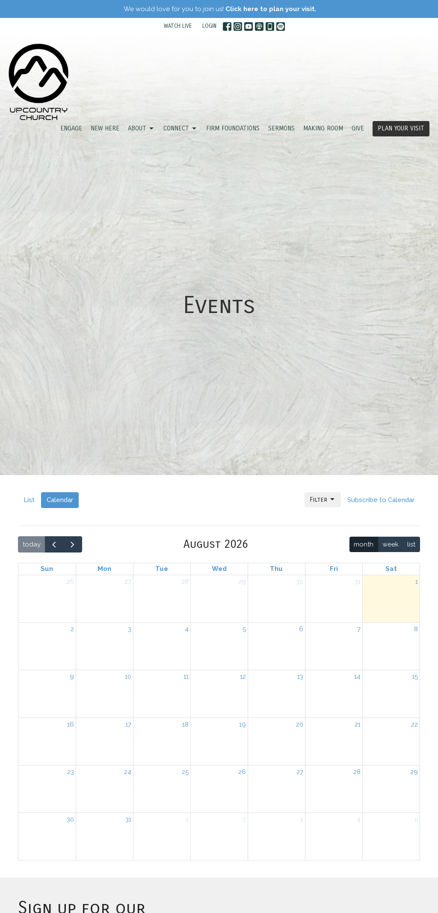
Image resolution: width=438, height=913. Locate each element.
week (390, 544)
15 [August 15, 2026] (415, 676)
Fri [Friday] (334, 569)
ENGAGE (71, 128)
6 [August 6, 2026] (301, 629)
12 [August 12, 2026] (243, 676)
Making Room (323, 128)
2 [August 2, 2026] (72, 629)
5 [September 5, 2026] (416, 819)
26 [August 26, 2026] (242, 772)
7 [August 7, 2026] (359, 629)
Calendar (60, 500)
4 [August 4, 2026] (187, 629)
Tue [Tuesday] (161, 569)
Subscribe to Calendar (380, 500)
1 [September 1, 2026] (187, 819)
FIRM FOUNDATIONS (233, 128)
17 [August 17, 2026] (128, 724)
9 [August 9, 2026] (72, 676)
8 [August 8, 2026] (416, 629)
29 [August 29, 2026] (414, 772)
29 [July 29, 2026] (242, 581)
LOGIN (209, 26)
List (29, 500)
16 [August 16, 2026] (70, 724)
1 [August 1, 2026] (416, 581)
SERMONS (281, 128)
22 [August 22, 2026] (414, 724)
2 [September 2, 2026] (244, 819)
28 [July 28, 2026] (185, 581)
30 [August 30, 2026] (70, 819)
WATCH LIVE (178, 26)
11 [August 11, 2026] (186, 676)
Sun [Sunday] (47, 569)
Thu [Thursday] (276, 569)
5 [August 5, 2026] (244, 629)
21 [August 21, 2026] (358, 724)
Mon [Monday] (104, 569)
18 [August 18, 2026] (185, 724)
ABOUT (141, 128)
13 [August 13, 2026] (300, 676)
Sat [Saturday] (391, 569)
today (32, 544)
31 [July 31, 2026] (358, 581)
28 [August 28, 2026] (357, 772)
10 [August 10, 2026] (128, 676)
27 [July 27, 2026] (127, 581)
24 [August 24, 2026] (127, 772)
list (411, 544)
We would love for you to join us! (220, 9)
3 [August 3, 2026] (129, 629)
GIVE (358, 128)
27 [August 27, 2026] (299, 772)
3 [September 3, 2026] (301, 819)
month (363, 544)
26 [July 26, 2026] (70, 581)
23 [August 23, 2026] (70, 772)
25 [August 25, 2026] (185, 772)
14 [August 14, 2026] (357, 676)
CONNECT (180, 128)
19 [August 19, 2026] (242, 724)
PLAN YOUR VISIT (401, 128)
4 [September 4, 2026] (359, 819)
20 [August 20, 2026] (299, 724)
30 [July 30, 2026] (299, 581)
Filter (323, 499)
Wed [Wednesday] (219, 569)
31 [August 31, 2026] (128, 819)
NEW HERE (105, 128)
